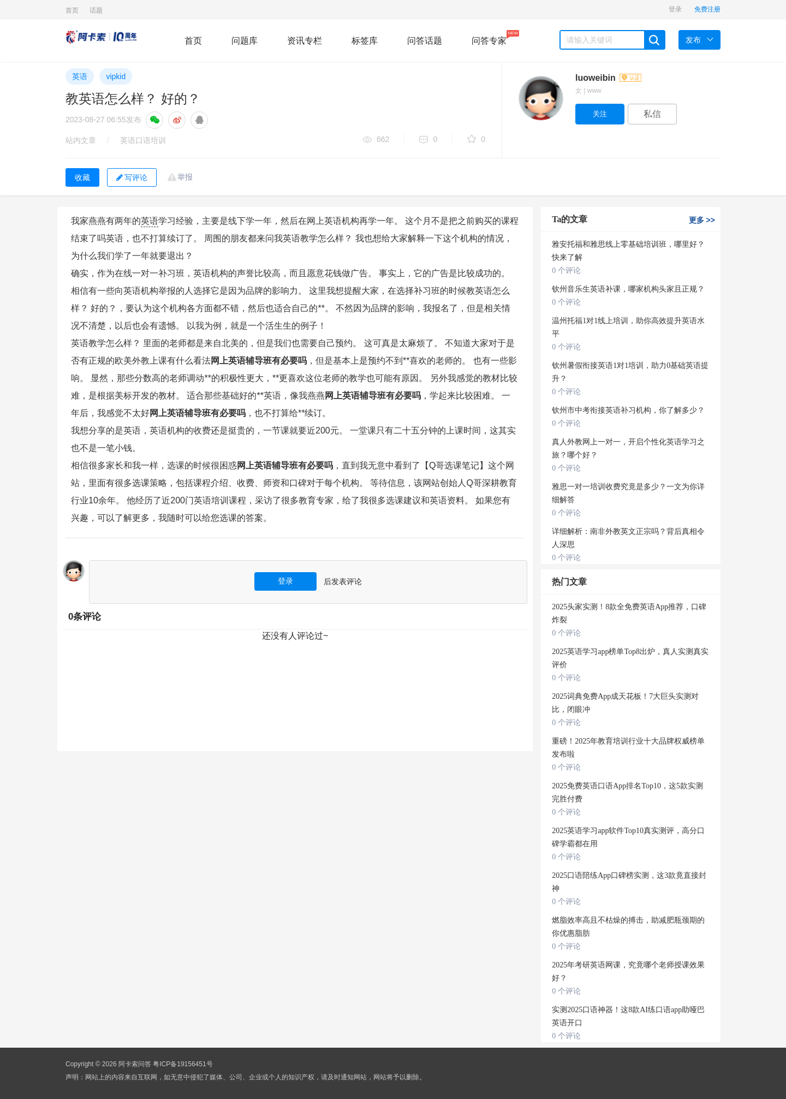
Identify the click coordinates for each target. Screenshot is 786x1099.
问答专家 (489, 37)
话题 (96, 10)
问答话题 (424, 40)
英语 (79, 76)
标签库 (365, 40)
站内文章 (81, 140)
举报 (185, 177)
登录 (675, 9)
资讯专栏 (304, 40)
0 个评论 (566, 270)
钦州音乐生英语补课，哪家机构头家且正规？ (628, 289)
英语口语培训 (143, 140)
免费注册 (707, 9)
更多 (702, 220)
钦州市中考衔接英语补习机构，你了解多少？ (628, 410)
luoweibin (608, 77)
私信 (652, 113)
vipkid (116, 76)
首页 (72, 10)
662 (376, 140)
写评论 (131, 177)
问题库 (244, 40)
